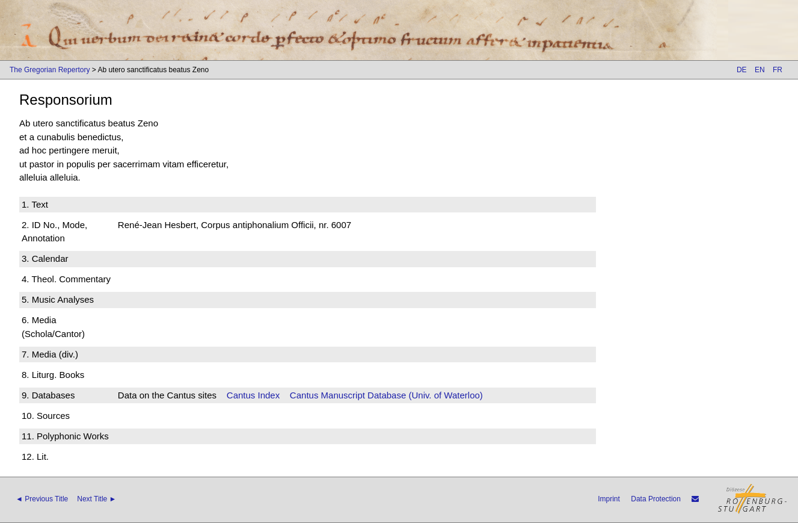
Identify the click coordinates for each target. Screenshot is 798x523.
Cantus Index (253, 395)
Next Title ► (96, 499)
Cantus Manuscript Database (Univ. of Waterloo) (386, 395)
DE (742, 70)
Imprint (609, 499)
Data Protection (656, 499)
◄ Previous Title (42, 499)
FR (777, 70)
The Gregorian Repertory (50, 70)
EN (760, 70)
